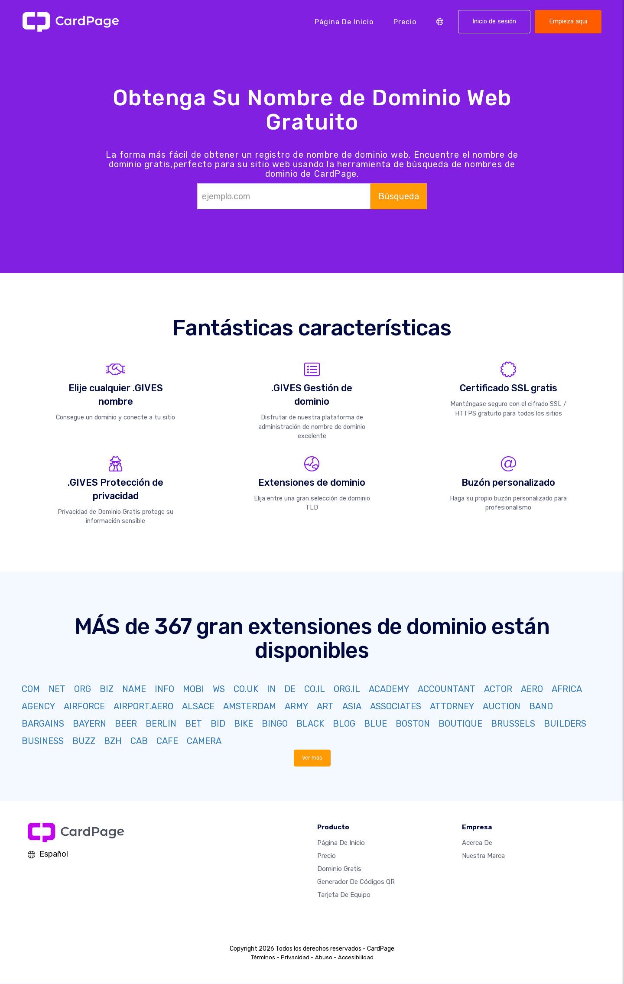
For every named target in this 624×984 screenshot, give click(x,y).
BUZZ (83, 741)
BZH (113, 741)
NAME (134, 689)
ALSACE (198, 706)
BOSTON (413, 723)
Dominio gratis (339, 869)
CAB (139, 741)
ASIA (351, 706)
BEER (126, 723)
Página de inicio (344, 21)
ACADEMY (389, 689)
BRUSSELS (513, 723)
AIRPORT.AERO (143, 706)
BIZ (107, 689)
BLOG (344, 723)
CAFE (167, 741)
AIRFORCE (84, 706)
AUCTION (501, 706)
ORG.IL (347, 689)
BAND (541, 706)
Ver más (312, 758)
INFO (164, 689)
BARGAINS (43, 723)
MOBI (193, 689)
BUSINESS (43, 741)
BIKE (243, 723)
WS (219, 689)
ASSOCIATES (395, 706)
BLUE (375, 723)
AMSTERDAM (249, 706)
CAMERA (204, 741)
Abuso (323, 958)
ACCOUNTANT (446, 689)
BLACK (310, 723)
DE (290, 689)
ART (325, 706)
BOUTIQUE (460, 723)
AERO (532, 689)
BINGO (275, 723)
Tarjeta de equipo (343, 895)
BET (193, 723)
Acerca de (477, 843)
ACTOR (498, 689)
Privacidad (295, 958)
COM (31, 689)
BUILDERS (565, 723)
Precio (404, 21)
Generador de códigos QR (356, 882)
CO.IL (314, 689)
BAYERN (89, 723)
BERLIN (161, 723)
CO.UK (246, 689)
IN (271, 689)
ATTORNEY (452, 706)
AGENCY (38, 706)
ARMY (296, 706)
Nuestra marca (483, 856)
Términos (263, 958)
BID (218, 723)
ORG (82, 689)
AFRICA (567, 689)
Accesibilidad (356, 958)
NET (57, 689)
